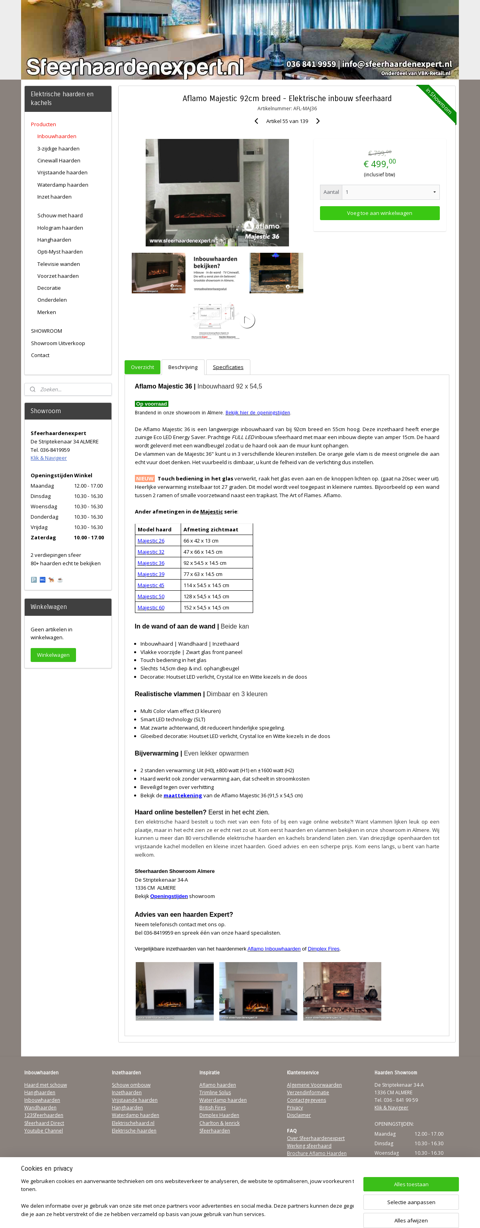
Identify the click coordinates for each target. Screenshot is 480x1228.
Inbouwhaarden (56, 136)
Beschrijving (182, 367)
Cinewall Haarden (58, 160)
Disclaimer (299, 1115)
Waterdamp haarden (62, 184)
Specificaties (228, 367)
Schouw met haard (60, 215)
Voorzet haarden (58, 275)
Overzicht (142, 367)
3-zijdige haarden (58, 148)
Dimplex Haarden (219, 1115)
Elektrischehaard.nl (133, 1123)
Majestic (211, 511)
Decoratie (49, 287)
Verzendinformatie (308, 1092)
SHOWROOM (46, 330)
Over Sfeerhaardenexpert (316, 1138)
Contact (40, 355)
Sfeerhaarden (214, 1130)
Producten (43, 124)
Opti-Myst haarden (60, 251)
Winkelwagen (53, 654)
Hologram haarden (60, 227)
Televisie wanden (58, 263)
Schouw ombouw (131, 1085)
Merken (46, 312)
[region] (187, 1198)
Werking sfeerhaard (309, 1145)
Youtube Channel (43, 1130)
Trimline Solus (215, 1092)
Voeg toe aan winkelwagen (379, 213)
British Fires (212, 1107)
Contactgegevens (306, 1100)
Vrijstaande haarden (62, 172)
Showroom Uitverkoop (58, 343)
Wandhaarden (40, 1107)
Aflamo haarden (217, 1085)
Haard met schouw (45, 1085)
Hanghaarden (54, 239)
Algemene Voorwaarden (314, 1085)
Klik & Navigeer (49, 457)
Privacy (295, 1107)
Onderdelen (52, 299)
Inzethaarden (127, 1092)
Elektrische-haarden (134, 1130)
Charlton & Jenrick (219, 1123)
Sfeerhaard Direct (44, 1123)
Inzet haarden (54, 196)
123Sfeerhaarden (43, 1115)
